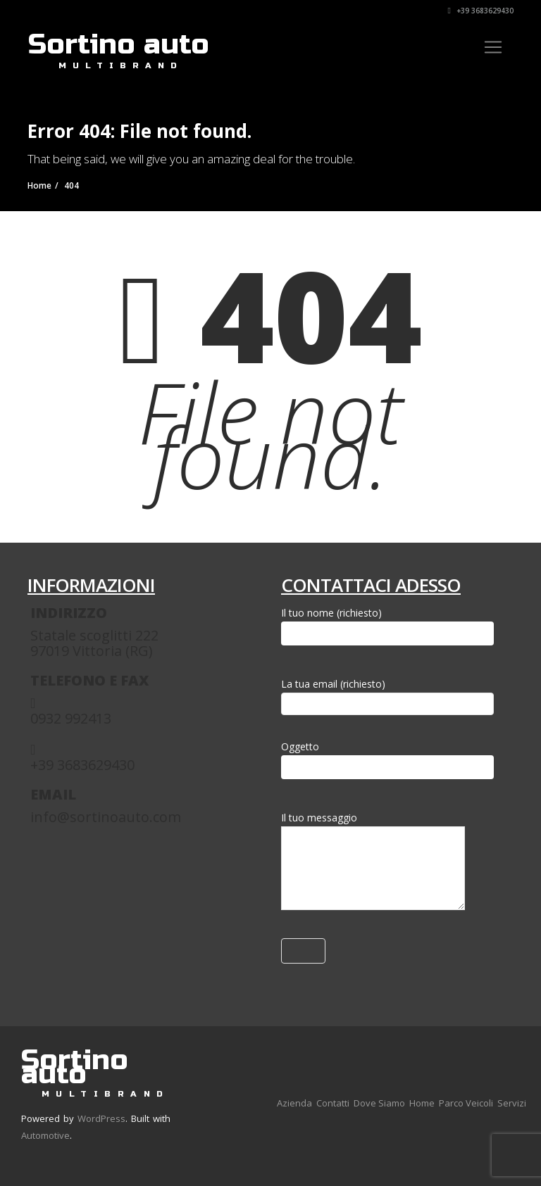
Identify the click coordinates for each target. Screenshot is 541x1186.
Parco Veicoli (466, 1103)
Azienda (294, 1103)
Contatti (332, 1103)
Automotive (45, 1135)
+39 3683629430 (481, 10)
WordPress (101, 1118)
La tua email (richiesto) (387, 693)
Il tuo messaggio (373, 863)
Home (422, 1103)
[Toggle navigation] (493, 47)
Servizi (511, 1103)
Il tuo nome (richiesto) (387, 625)
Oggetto (387, 759)
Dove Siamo (379, 1103)
